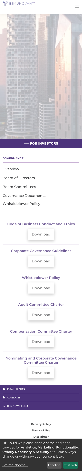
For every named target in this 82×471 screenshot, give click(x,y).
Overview (11, 169)
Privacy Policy (41, 424)
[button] (77, 7)
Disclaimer (41, 436)
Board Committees (19, 187)
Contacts (14, 397)
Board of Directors (19, 178)
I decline (54, 465)
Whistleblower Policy (21, 204)
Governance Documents (24, 196)
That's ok (70, 465)
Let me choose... (15, 465)
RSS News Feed (17, 406)
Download (43, 239)
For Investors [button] (41, 143)
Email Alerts (16, 389)
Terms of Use (41, 430)
